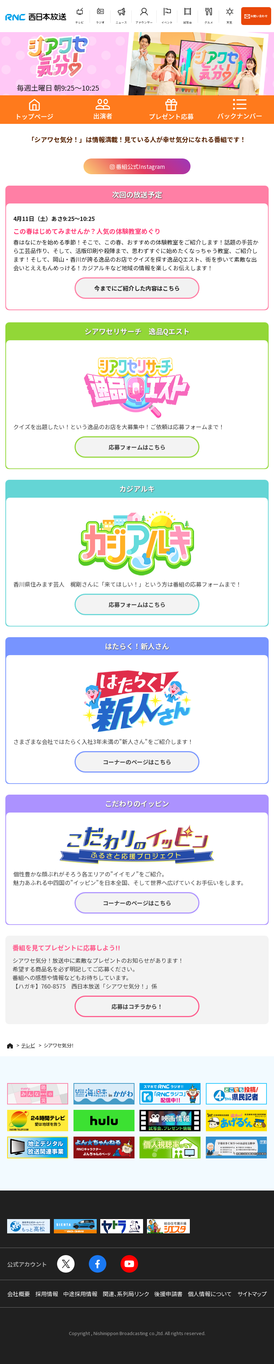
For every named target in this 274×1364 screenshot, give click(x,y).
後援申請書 (168, 1293)
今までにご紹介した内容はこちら (137, 288)
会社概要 (18, 1293)
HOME (10, 1045)
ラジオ (100, 22)
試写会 (187, 22)
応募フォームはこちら (137, 452)
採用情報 (46, 1293)
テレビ (79, 22)
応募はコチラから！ (137, 1012)
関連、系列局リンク (126, 1293)
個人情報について (210, 1293)
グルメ (208, 22)
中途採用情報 (80, 1293)
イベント (167, 22)
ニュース (121, 22)
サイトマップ (252, 1293)
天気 (229, 22)
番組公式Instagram (137, 166)
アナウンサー (144, 22)
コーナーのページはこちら (137, 767)
